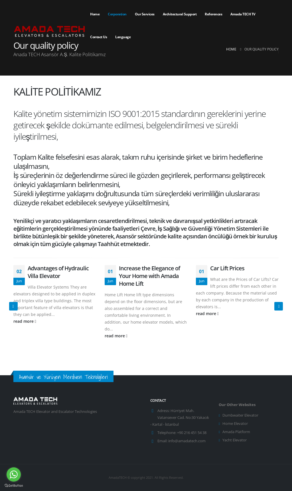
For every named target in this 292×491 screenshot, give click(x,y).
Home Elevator (235, 423)
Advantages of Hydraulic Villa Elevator (58, 272)
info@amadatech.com (187, 441)
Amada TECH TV (243, 14)
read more (24, 321)
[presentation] (13, 306)
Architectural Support (180, 14)
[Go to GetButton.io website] (14, 485)
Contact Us (98, 37)
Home (95, 14)
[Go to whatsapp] (14, 474)
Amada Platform (236, 431)
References (213, 14)
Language (123, 37)
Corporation (117, 14)
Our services (145, 14)
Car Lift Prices (227, 268)
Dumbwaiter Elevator (240, 415)
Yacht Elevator (234, 440)
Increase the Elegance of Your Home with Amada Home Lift (149, 275)
